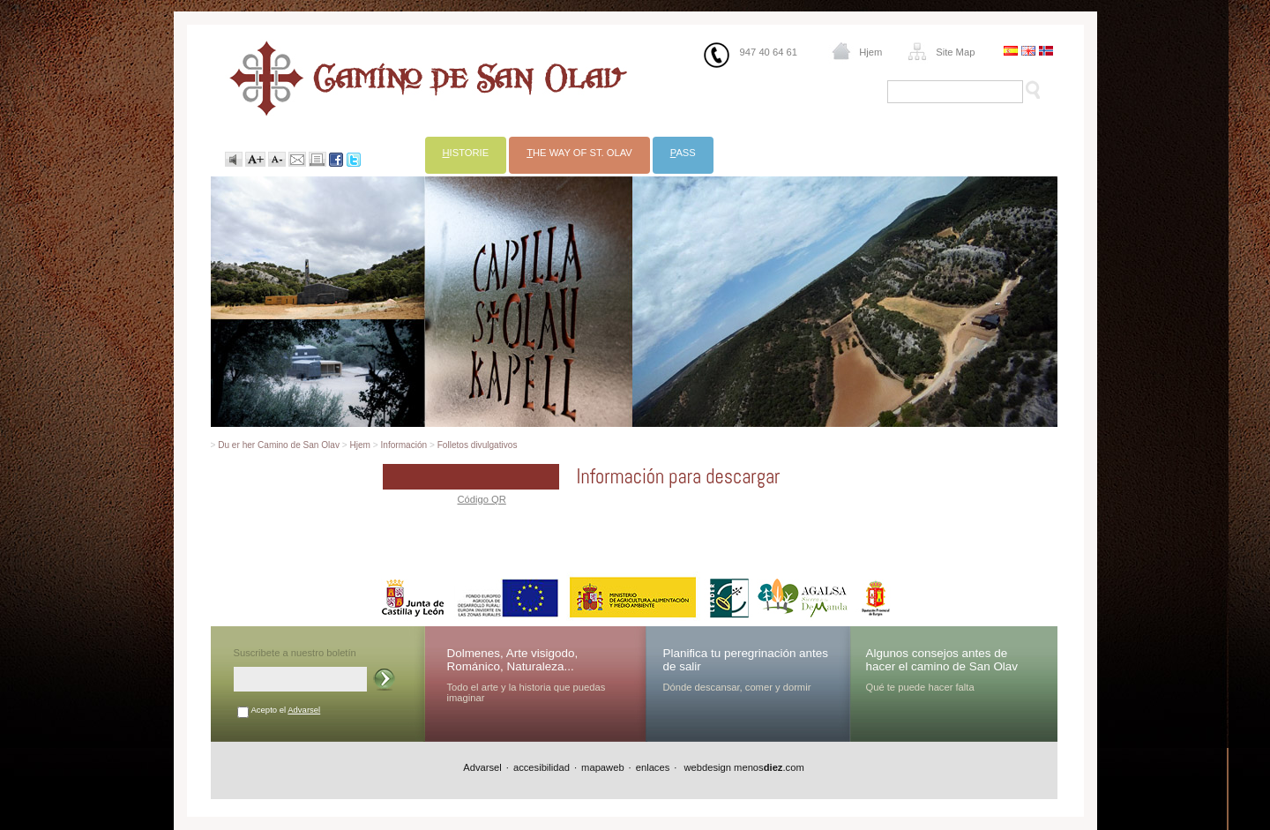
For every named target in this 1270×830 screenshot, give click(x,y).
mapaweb (602, 767)
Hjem (870, 52)
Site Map (955, 52)
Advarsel (304, 709)
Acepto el (286, 709)
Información (404, 445)
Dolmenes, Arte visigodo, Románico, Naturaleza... (513, 660)
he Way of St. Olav (579, 152)
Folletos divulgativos (477, 445)
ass (683, 152)
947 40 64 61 (768, 52)
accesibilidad (541, 767)
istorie (466, 152)
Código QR (482, 499)
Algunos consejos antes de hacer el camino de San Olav (942, 660)
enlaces (653, 767)
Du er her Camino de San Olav (279, 445)
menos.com (769, 767)
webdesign (706, 767)
